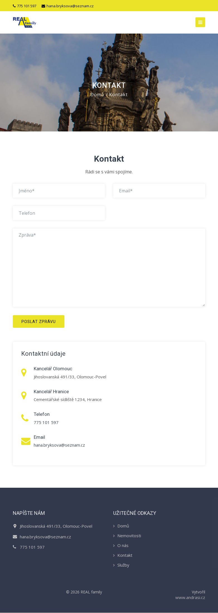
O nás (123, 545)
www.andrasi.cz (190, 597)
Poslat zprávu (38, 321)
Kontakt (124, 555)
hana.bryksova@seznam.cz (68, 5)
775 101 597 (24, 5)
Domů (97, 95)
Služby (123, 565)
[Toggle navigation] (200, 22)
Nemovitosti (129, 536)
